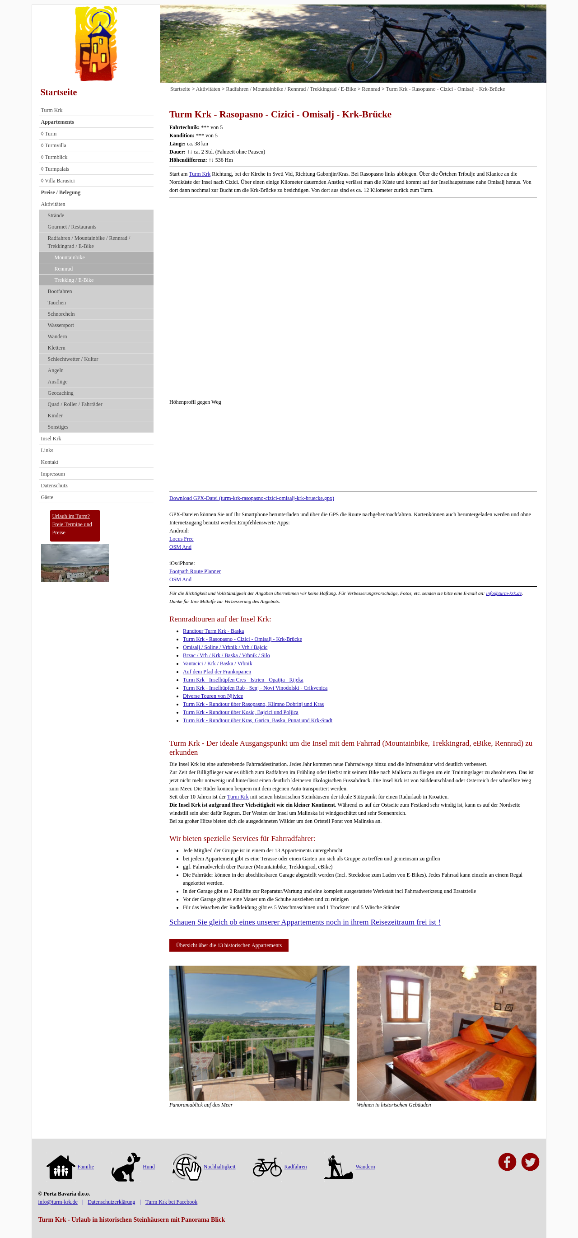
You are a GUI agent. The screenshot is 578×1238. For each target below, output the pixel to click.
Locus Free (181, 539)
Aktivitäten (53, 204)
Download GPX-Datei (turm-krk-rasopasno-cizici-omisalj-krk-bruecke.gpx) (251, 498)
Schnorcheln (61, 314)
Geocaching (61, 393)
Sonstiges (58, 427)
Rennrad (64, 269)
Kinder (55, 415)
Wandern (57, 336)
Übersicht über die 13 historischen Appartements (229, 945)
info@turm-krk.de (504, 593)
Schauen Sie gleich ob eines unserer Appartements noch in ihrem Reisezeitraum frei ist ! (305, 922)
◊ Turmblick (54, 157)
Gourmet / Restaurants (72, 227)
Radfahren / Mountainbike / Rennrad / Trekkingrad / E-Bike (89, 242)
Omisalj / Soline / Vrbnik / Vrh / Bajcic (225, 647)
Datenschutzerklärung (111, 1202)
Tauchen (57, 302)
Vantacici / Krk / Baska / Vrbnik (217, 663)
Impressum (53, 474)
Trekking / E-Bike (74, 280)
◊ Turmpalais (55, 169)
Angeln (56, 370)
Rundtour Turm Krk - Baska (213, 631)
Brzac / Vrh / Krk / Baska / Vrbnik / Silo (226, 655)
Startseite (59, 92)
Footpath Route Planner (195, 571)
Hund (133, 1166)
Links (47, 450)
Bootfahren (60, 291)
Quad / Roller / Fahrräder (75, 404)
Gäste (47, 497)
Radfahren (280, 1166)
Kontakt (50, 462)
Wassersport (61, 325)
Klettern (56, 348)
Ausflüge (58, 381)
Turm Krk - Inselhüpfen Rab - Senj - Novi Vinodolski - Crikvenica (255, 688)
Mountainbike (70, 257)
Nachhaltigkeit (204, 1166)
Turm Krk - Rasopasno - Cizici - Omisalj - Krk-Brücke (445, 89)
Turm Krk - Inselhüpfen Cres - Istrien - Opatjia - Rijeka (243, 680)
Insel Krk (51, 438)
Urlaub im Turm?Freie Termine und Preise (72, 524)
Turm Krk (52, 110)
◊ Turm (49, 134)
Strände (56, 215)
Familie (70, 1166)
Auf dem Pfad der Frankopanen (217, 671)
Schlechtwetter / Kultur (73, 359)
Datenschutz (54, 485)
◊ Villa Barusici (58, 181)
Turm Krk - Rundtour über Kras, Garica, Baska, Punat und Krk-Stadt (257, 720)
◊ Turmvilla (53, 145)
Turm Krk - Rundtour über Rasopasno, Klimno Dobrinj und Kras (253, 704)
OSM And (180, 547)
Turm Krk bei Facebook (171, 1202)
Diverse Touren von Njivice (213, 696)
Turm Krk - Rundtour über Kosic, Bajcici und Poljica (240, 712)
